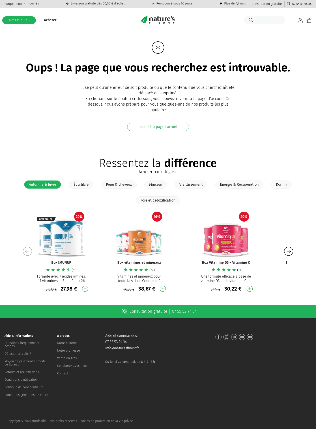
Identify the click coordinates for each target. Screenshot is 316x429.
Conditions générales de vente (26, 395)
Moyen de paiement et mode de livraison (25, 362)
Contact (62, 373)
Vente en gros (67, 358)
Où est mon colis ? (17, 354)
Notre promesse (68, 351)
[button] (289, 251)
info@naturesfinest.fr (122, 348)
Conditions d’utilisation (21, 380)
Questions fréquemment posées (21, 344)
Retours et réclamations (21, 372)
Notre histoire (67, 343)
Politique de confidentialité (23, 387)
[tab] (42, 185)
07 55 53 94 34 (302, 4)
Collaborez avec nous (72, 366)
